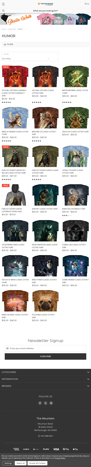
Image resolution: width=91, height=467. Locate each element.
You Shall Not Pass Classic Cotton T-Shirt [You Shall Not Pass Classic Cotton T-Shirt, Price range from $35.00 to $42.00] (43, 91)
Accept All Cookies (37, 463)
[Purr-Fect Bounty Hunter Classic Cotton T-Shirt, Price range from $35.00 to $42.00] (45, 156)
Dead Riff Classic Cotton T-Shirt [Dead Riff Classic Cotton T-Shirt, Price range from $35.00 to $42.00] (45, 209)
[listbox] (26, 58)
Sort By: (6, 54)
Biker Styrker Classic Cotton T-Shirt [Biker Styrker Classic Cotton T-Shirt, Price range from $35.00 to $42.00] (44, 281)
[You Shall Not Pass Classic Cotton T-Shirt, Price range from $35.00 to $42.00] (45, 76)
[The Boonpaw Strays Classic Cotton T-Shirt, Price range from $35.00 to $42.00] (15, 230)
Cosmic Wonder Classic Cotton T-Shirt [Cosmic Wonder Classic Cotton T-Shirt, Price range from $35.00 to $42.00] (75, 281)
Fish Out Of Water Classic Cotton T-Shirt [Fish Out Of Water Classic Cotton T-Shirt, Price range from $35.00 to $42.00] (15, 281)
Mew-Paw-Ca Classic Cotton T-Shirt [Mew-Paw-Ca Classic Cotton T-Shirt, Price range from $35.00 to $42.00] (44, 133)
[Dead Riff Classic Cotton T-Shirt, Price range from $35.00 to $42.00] (45, 194)
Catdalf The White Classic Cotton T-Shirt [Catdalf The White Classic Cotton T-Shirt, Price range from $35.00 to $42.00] (72, 171)
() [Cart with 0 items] (87, 4)
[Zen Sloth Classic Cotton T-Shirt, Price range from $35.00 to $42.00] (76, 117)
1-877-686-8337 (46, 436)
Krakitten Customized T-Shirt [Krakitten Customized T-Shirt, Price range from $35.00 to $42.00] (73, 209)
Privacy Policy (60, 458)
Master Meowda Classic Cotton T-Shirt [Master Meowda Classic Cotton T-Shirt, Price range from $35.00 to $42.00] (75, 91)
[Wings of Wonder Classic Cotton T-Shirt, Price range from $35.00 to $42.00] (15, 117)
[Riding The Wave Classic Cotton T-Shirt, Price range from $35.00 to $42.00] (15, 300)
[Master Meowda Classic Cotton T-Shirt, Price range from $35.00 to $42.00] (76, 76)
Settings (8, 463)
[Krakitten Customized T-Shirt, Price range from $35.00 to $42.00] (76, 194)
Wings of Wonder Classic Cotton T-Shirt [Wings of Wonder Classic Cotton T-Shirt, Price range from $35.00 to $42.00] (15, 133)
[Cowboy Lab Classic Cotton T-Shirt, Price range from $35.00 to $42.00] (76, 230)
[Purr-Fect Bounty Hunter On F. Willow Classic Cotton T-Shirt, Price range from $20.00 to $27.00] (15, 156)
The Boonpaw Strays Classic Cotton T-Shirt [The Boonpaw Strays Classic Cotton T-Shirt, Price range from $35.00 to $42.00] (13, 246)
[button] (45, 44)
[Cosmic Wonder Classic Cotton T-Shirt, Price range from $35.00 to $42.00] (76, 265)
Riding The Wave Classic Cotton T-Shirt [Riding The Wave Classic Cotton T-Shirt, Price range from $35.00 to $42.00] (15, 316)
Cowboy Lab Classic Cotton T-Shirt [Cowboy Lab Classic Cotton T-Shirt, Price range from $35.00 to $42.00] (74, 246)
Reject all (21, 463)
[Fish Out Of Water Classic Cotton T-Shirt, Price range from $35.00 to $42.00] (15, 265)
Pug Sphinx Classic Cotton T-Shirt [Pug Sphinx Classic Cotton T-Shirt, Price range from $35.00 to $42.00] (43, 316)
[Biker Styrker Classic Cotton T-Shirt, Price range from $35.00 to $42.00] (45, 265)
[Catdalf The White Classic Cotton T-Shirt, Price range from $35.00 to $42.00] (76, 156)
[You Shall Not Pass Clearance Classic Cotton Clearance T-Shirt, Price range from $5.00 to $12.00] (15, 76)
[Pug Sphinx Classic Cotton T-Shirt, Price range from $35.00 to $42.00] (45, 300)
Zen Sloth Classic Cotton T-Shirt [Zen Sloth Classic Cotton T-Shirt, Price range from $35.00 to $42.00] (75, 132)
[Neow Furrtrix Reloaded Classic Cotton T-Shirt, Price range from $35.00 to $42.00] (45, 230)
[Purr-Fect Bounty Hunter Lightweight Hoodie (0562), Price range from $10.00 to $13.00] (15, 194)
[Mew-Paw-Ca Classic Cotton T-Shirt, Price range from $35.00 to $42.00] (45, 117)
